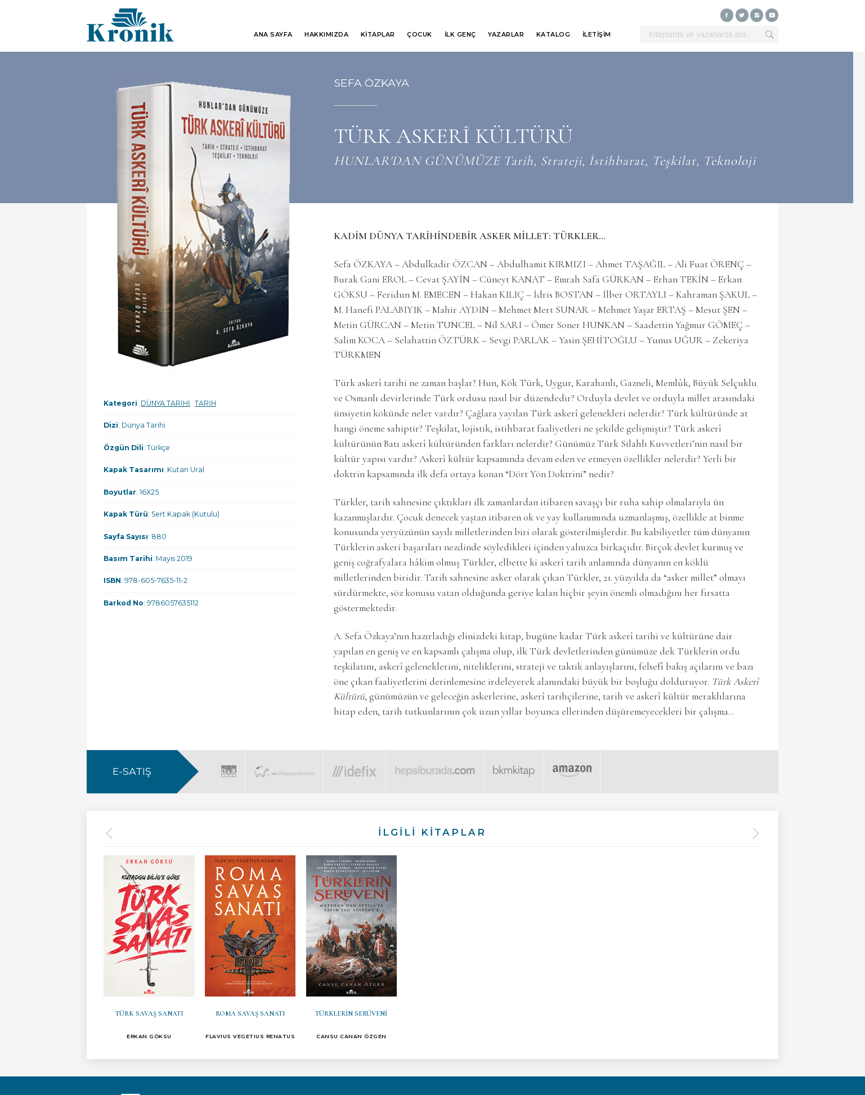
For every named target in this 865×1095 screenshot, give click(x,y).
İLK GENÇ (460, 34)
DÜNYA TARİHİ (165, 403)
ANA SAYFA (273, 34)
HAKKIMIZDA (326, 34)
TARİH (205, 403)
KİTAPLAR (378, 34)
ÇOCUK (419, 34)
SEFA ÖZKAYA (371, 82)
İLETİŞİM (596, 34)
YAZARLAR (506, 34)
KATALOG (553, 34)
